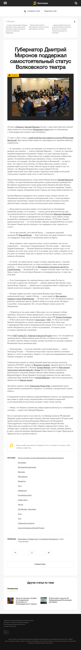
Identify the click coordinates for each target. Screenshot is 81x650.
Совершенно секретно (26, 523)
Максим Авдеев (26, 380)
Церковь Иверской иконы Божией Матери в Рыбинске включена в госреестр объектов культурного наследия (61, 29)
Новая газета (23, 500)
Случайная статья (33, 11)
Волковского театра (41, 129)
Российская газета (25, 495)
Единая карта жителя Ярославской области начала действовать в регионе (39, 27)
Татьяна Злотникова (64, 317)
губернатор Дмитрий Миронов (27, 127)
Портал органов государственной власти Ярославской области (41, 458)
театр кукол (40, 320)
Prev (71, 21)
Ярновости (22, 481)
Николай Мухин (25, 235)
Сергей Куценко (13, 269)
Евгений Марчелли (65, 180)
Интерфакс (22, 462)
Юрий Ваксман (28, 299)
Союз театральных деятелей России (31, 528)
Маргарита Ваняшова (62, 214)
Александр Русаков (44, 336)
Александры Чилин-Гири (40, 386)
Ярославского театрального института (53, 267)
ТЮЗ (49, 320)
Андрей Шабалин (42, 378)
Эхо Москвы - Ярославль (27, 509)
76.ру (20, 486)
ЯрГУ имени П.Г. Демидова (24, 336)
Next (74, 21)
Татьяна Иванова (43, 367)
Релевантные (12, 589)
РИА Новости (23, 476)
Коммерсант (22, 490)
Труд (19, 518)
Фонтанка (21, 472)
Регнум (20, 504)
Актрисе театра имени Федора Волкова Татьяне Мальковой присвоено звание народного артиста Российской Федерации (16, 29)
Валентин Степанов (42, 365)
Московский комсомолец (27, 467)
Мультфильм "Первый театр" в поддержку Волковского (38, 539)
